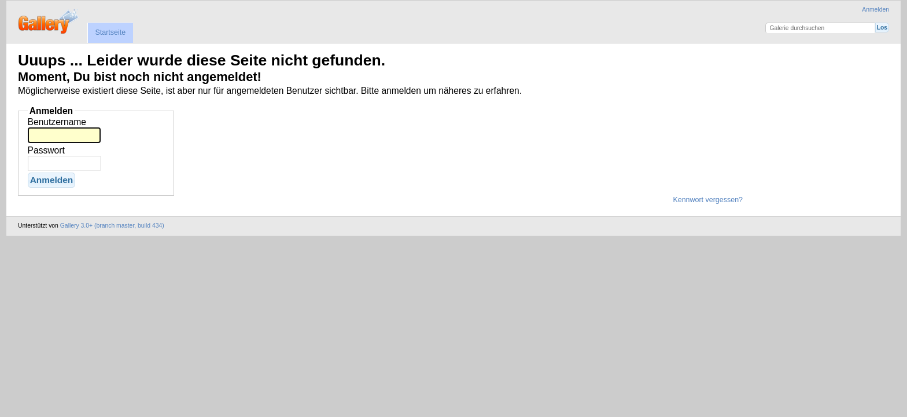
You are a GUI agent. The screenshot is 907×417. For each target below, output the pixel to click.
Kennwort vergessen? (708, 200)
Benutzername (57, 122)
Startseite (110, 32)
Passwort (46, 150)
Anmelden (875, 9)
